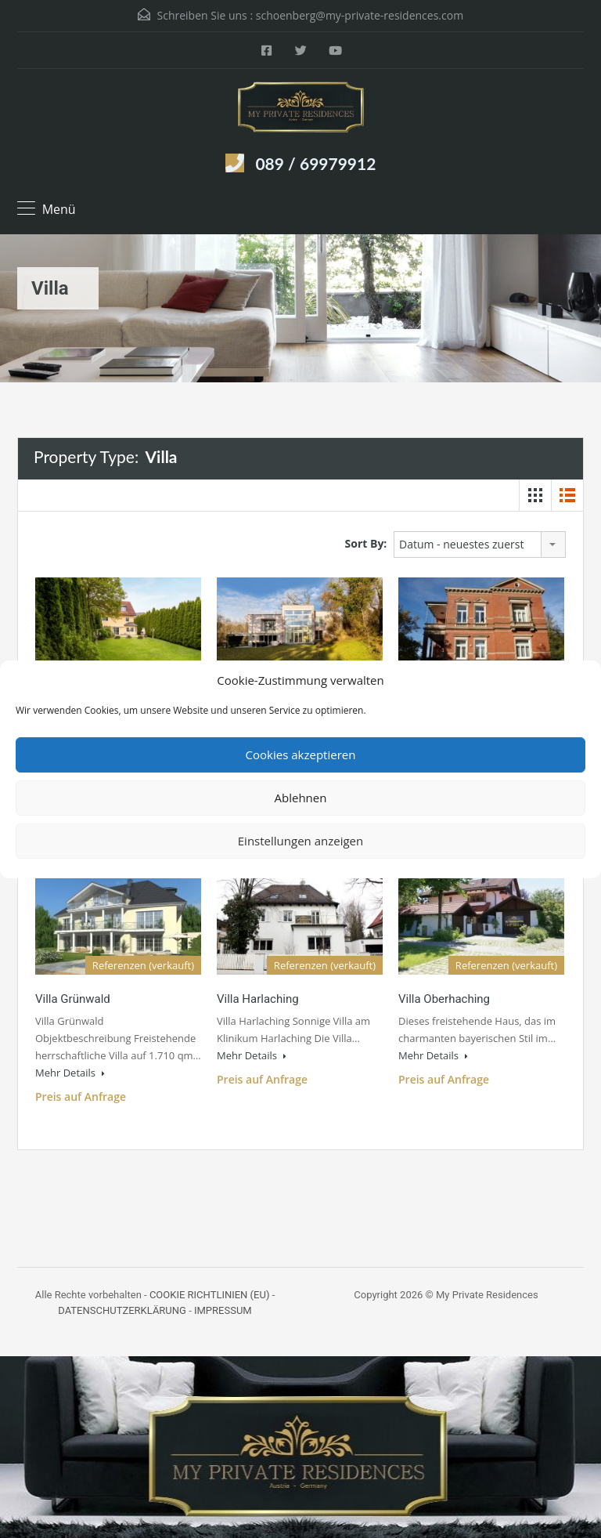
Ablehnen (301, 797)
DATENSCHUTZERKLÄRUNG (122, 1310)
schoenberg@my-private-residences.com (359, 15)
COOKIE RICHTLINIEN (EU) (209, 1295)
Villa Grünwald (72, 999)
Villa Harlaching (258, 999)
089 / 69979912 (315, 163)
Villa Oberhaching (444, 999)
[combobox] (480, 544)
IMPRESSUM (223, 1310)
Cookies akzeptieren (301, 754)
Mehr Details (70, 1073)
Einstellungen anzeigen (300, 841)
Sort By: (366, 543)
